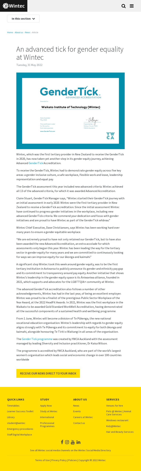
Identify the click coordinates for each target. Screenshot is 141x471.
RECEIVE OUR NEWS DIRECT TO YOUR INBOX (48, 373)
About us (19, 32)
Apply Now (46, 405)
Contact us (79, 423)
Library (11, 417)
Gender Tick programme (37, 339)
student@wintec (16, 423)
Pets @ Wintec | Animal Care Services (118, 413)
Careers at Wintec (83, 417)
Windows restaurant (117, 420)
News (27, 32)
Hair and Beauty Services (120, 431)
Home (10, 32)
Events (77, 411)
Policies (72, 460)
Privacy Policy (59, 460)
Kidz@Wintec (113, 426)
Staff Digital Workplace (19, 434)
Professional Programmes (47, 425)
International (47, 417)
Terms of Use (42, 460)
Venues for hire (114, 405)
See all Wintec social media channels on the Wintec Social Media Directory (70, 450)
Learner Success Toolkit (20, 411)
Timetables (13, 405)
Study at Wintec (48, 411)
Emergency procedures (20, 429)
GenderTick (36, 163)
